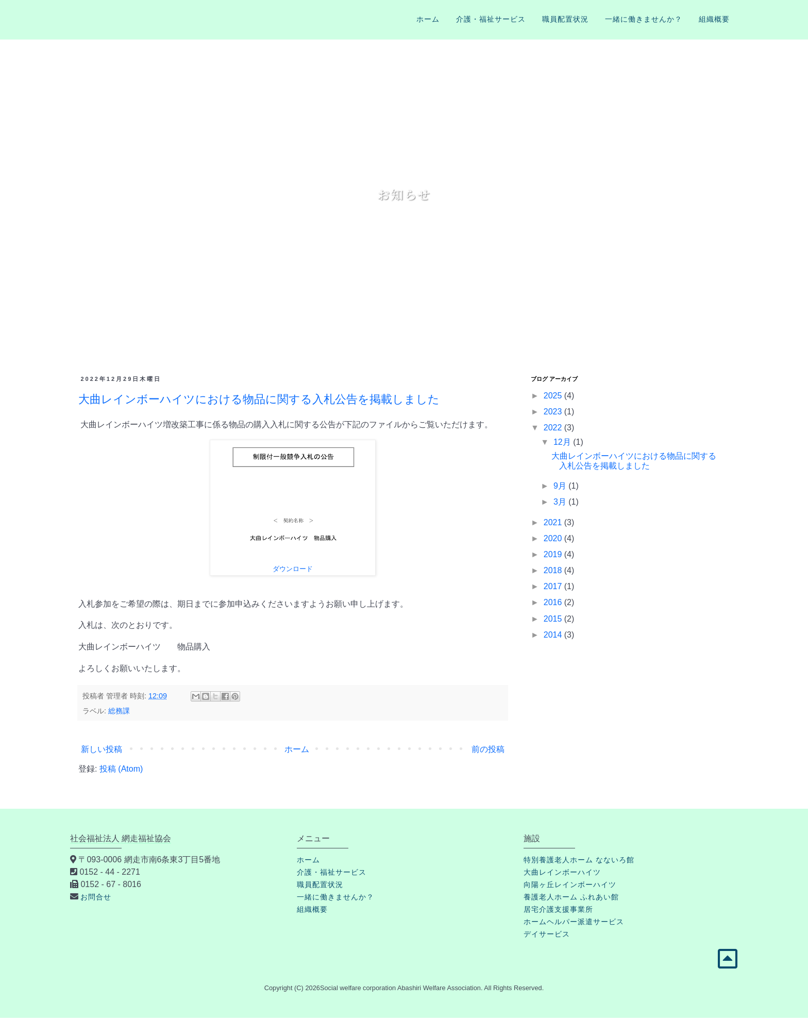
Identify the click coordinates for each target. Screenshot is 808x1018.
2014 (554, 634)
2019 (554, 554)
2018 (554, 570)
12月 (563, 442)
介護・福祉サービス (491, 19)
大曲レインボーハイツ (562, 872)
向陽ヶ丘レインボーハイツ (570, 884)
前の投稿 (488, 749)
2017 (554, 586)
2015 (554, 618)
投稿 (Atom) (121, 768)
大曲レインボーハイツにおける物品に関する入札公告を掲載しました (259, 399)
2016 (554, 602)
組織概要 (714, 19)
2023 (554, 411)
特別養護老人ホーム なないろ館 (579, 860)
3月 (560, 501)
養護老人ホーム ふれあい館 (571, 897)
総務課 (119, 711)
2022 (554, 427)
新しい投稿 (101, 749)
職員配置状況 (565, 19)
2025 (554, 395)
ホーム (428, 19)
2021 (554, 522)
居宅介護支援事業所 (558, 909)
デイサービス (547, 934)
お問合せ (95, 897)
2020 (554, 538)
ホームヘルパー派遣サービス (574, 921)
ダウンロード (293, 569)
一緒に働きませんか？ (643, 19)
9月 (560, 485)
